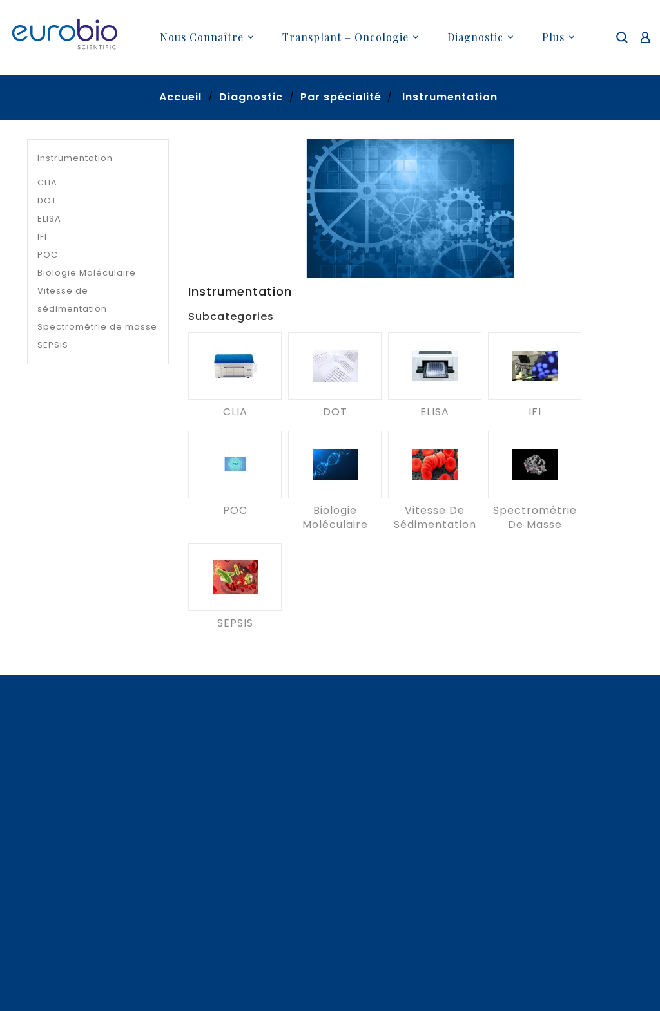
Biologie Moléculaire (86, 273)
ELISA (49, 219)
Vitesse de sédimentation (72, 300)
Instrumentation (75, 158)
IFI (42, 237)
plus (553, 37)
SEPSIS (52, 345)
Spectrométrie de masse (97, 327)
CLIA (47, 182)
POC (47, 255)
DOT (47, 200)
